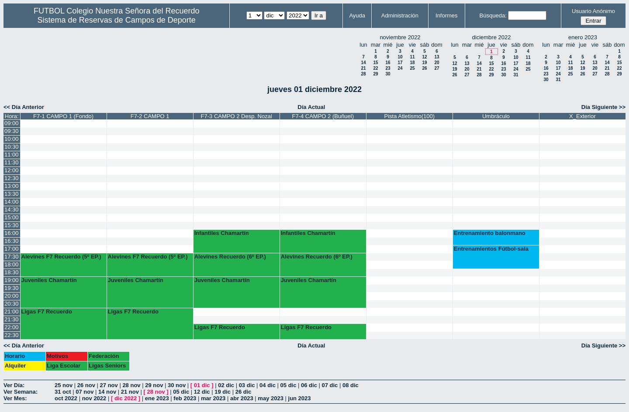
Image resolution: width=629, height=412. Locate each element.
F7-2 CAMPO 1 (150, 116)
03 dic (247, 385)
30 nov (177, 385)
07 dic (330, 385)
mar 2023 (213, 398)
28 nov (131, 385)
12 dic (202, 391)
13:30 (11, 194)
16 (387, 62)
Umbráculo (496, 116)
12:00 (11, 170)
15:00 (11, 217)
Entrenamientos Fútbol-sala (491, 248)
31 (515, 74)
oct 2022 (66, 398)
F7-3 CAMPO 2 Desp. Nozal (236, 116)
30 (387, 74)
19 (424, 62)
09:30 (11, 131)
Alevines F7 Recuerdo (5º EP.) (61, 256)
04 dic (267, 385)
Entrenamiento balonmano (489, 233)
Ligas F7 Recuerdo (46, 311)
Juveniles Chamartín (49, 280)
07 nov (84, 391)
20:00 (11, 296)
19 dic (222, 391)
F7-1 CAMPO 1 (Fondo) (63, 116)
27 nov (109, 385)
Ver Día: (13, 385)
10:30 (11, 146)
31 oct (63, 391)
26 (424, 68)
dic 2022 (125, 398)
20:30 (11, 303)
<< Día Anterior (23, 107)
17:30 (11, 256)
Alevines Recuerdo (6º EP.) (230, 256)
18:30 (11, 272)
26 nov (86, 385)
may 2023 (270, 398)
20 (436, 62)
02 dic (226, 385)
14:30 (11, 209)
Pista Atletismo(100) (409, 116)
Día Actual (311, 107)
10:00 (11, 139)
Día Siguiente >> (603, 107)
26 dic (243, 391)
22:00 (11, 327)
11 (412, 56)
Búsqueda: (493, 15)
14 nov (107, 391)
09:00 (11, 123)
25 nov (64, 385)
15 (375, 62)
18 (412, 62)
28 (363, 74)
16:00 (11, 233)
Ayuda (357, 15)
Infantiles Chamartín (221, 233)
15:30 (11, 225)
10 (399, 56)
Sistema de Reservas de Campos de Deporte (117, 20)
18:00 (11, 264)
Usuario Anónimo (593, 11)
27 (436, 68)
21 (363, 68)
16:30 (11, 241)
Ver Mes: (15, 398)
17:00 (11, 248)
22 (375, 68)
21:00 (11, 311)
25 (412, 68)
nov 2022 (94, 398)
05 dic (288, 385)
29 (375, 74)
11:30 (11, 162)
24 (399, 68)
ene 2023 (157, 398)
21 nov (130, 391)
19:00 (11, 280)
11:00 (11, 154)
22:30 (11, 335)
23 (387, 68)
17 (399, 62)
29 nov (154, 385)
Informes (446, 15)
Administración (399, 15)
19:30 (11, 288)
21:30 (11, 319)
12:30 (11, 178)
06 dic (309, 385)
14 (363, 62)
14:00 (11, 201)
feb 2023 (184, 398)
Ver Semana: (20, 391)
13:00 (11, 186)
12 (424, 56)
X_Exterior (582, 116)
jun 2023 (299, 398)
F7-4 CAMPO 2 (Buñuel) (323, 116)
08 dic (350, 385)
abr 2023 (241, 398)
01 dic (202, 385)
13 (436, 56)
